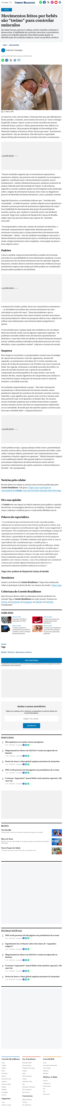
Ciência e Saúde (14, 45)
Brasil (3, 1071)
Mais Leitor (46, 1094)
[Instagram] (52, 3)
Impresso (6, 1098)
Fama (44, 1062)
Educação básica (27, 1062)
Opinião (4, 1087)
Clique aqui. (56, 585)
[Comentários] (18, 61)
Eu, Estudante (29, 1059)
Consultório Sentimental (50, 1065)
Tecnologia (5, 1092)
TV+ (44, 1091)
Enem (24, 1073)
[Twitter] (48, 3)
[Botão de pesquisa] (10, 3)
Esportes (4, 1081)
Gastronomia (47, 1068)
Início (5, 45)
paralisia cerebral (24, 652)
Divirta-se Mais (50, 1077)
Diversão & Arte (6, 1079)
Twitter (4, 602)
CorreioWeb (48, 1059)
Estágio (24, 1071)
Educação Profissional (28, 1087)
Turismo (4, 1095)
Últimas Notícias (27, 1076)
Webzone (46, 1071)
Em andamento (26, 1105)
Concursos (27, 1096)
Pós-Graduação (26, 1089)
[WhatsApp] (40, 3)
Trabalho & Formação (28, 1068)
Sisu (23, 1084)
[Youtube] (56, 3)
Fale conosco (26, 1092)
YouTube (49, 602)
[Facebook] (44, 3)
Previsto (24, 1102)
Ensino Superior (26, 1065)
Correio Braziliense (11, 1059)
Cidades (4, 1065)
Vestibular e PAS (27, 1081)
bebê (4, 652)
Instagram (27, 602)
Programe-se (47, 1083)
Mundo (4, 1076)
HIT (44, 1089)
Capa (3, 1062)
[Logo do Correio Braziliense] (25, 3)
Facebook (15, 602)
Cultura (24, 1079)
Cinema (45, 1080)
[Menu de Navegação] (5, 3)
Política (4, 1068)
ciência (12, 652)
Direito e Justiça (6, 1105)
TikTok (38, 602)
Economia (4, 1073)
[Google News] (59, 3)
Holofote (4, 1089)
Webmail (45, 1073)
